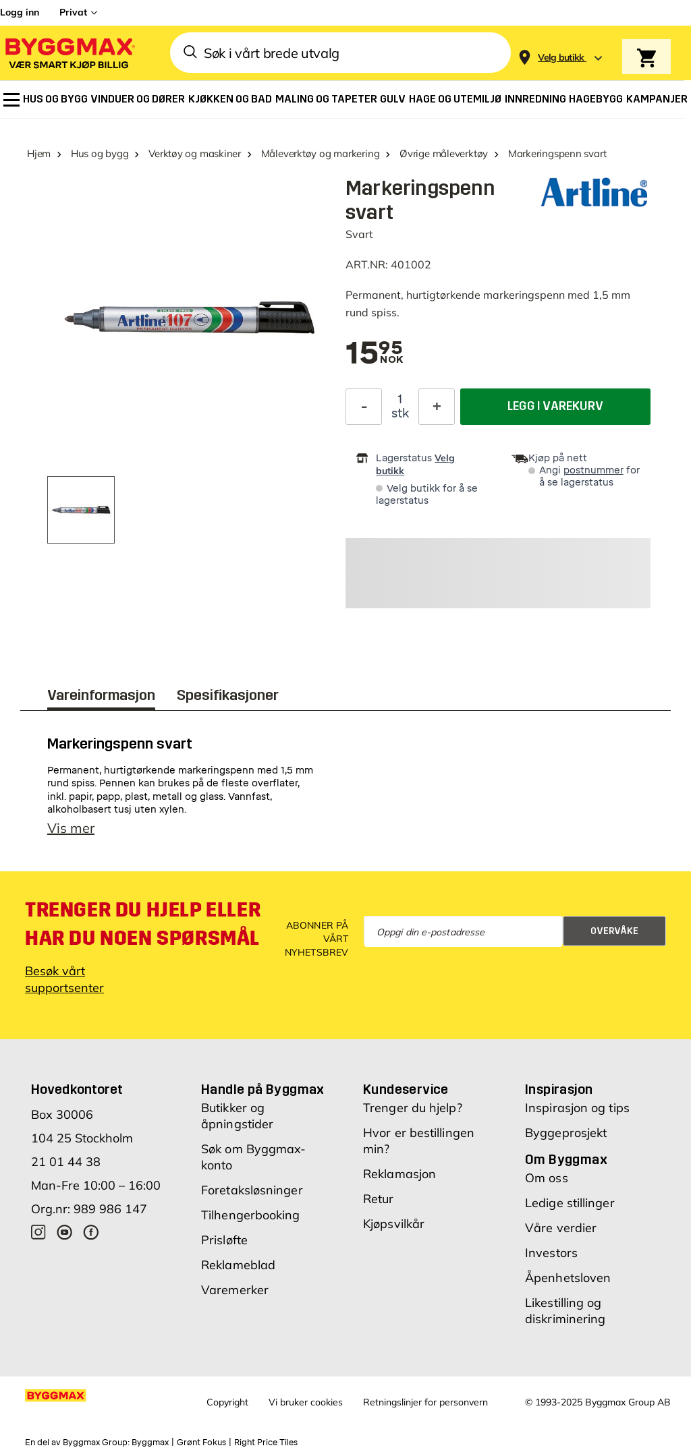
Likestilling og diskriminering (565, 1311)
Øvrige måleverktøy (443, 153)
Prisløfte (224, 1240)
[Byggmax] (69, 53)
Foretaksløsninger (252, 1190)
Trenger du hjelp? (412, 1107)
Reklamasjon (399, 1174)
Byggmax (150, 1442)
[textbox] (374, 354)
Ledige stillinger (570, 1203)
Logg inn (19, 12)
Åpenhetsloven (568, 1277)
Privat (73, 12)
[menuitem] (11, 100)
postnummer (593, 470)
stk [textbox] (400, 413)
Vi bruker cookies (306, 1402)
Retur (378, 1198)
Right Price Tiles (266, 1442)
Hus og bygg (100, 153)
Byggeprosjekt (566, 1132)
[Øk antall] (436, 406)
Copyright (227, 1402)
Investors (551, 1252)
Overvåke (614, 931)
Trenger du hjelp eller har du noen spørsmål (142, 924)
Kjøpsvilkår (393, 1223)
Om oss (546, 1178)
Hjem (39, 153)
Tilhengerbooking (250, 1215)
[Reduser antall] (364, 406)
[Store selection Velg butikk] (561, 57)
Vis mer (70, 827)
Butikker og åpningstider (237, 1116)
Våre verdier (561, 1227)
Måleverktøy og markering (320, 153)
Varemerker (235, 1290)
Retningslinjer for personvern (425, 1402)
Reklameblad (238, 1265)
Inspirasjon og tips (577, 1107)
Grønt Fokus (201, 1442)
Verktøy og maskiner (194, 153)
